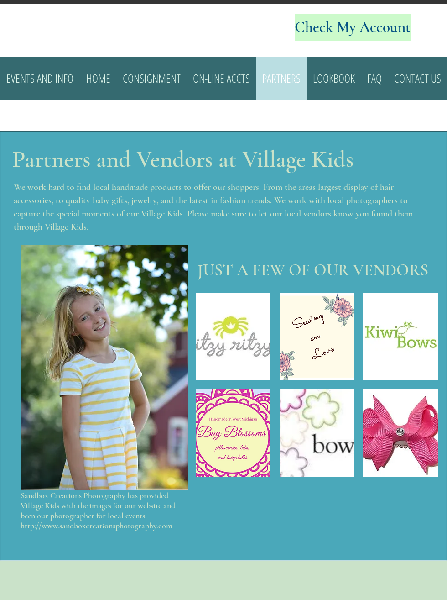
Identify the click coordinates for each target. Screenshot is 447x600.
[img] (233, 336)
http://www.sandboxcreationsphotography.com (96, 526)
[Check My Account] (353, 27)
